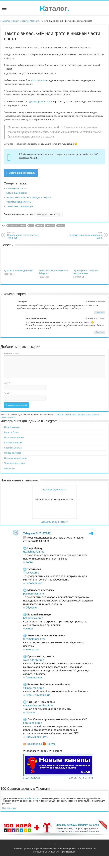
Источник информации (20, 172)
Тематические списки (15, 463)
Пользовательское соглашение (53, 848)
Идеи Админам (11, 427)
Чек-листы (9, 468)
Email (7, 393)
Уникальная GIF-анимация (19, 206)
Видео (50, 226)
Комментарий (11, 353)
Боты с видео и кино (16, 193)
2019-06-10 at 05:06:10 (95, 318)
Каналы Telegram (10, 21)
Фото (61, 226)
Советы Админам (30, 21)
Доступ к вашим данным (18, 270)
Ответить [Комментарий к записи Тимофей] (99, 312)
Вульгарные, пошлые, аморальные (86, 272)
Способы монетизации (15, 458)
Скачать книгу (9, 808)
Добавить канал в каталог (54, 522)
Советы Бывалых (13, 447)
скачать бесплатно (29, 798)
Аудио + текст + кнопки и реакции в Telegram (28, 197)
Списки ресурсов (12, 453)
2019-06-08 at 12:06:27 (95, 301)
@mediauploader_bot (39, 101)
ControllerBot (17, 226)
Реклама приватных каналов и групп (85, 235)
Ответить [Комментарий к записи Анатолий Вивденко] (99, 332)
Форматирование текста (18, 202)
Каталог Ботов (11, 432)
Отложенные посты (16, 188)
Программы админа (14, 437)
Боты (40, 226)
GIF (31, 226)
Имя (7, 383)
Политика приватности (24, 848)
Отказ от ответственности (83, 848)
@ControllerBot (38, 80)
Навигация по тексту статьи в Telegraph (24, 235)
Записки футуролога (54, 489)
